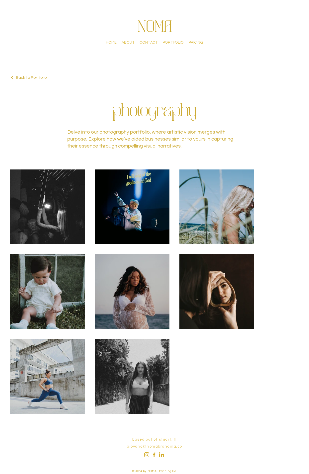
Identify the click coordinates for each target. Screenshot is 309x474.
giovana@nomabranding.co (154, 446)
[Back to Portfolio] (28, 77)
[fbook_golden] (154, 454)
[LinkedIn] (161, 454)
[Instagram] (146, 454)
